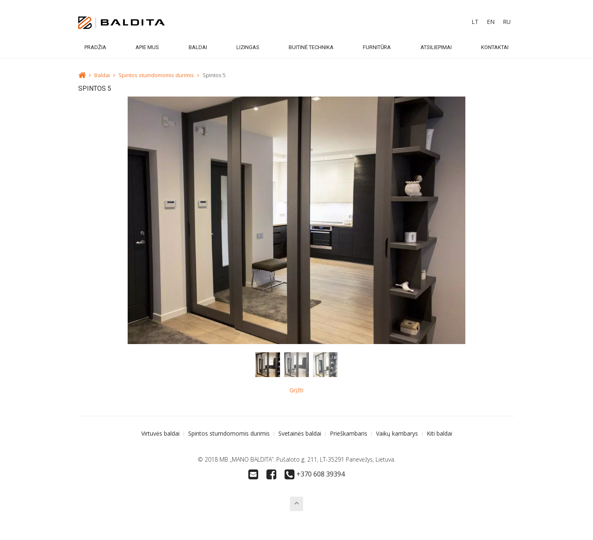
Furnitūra (377, 47)
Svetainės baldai (299, 433)
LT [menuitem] (475, 22)
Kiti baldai (439, 433)
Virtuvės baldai (160, 433)
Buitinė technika (311, 47)
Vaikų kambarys (397, 433)
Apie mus (147, 47)
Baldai (198, 47)
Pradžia (95, 47)
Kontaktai (495, 47)
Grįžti (296, 390)
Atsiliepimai (436, 47)
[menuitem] (475, 22)
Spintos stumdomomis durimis (156, 75)
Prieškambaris (348, 433)
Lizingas (247, 47)
